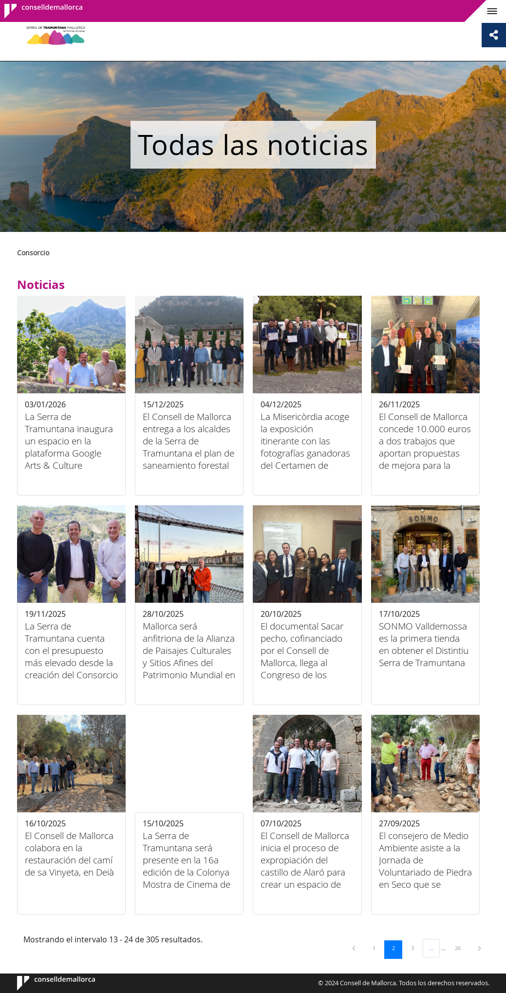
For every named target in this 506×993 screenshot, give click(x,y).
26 (461, 948)
